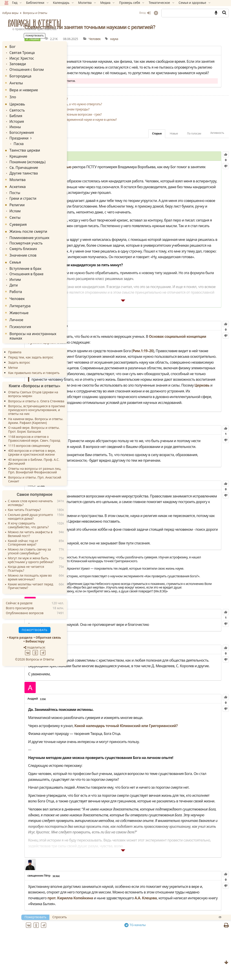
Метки (13, 356)
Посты (14, 185)
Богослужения (20, 128)
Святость (16, 108)
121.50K (116, 310)
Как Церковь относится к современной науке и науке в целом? (125, 131)
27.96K (94, 504)
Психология (20, 314)
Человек (148, 39)
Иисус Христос (20, 57)
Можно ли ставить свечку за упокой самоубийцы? (29, 539)
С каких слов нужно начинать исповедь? (30, 491)
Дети (13, 273)
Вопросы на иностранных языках (32, 324)
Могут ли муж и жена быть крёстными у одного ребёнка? (31, 548)
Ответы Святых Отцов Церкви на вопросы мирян (33, 382)
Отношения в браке (24, 263)
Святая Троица (20, 52)
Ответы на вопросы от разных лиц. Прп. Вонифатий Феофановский (34, 458)
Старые (157, 145)
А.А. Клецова (154, 914)
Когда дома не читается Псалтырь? (26, 557)
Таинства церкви (24, 145)
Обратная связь (48, 626)
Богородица (20, 74)
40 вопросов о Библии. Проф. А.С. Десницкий (33, 449)
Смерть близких (21, 239)
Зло (12, 95)
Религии (17, 196)
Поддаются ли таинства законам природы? (112, 121)
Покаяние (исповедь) (25, 156)
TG (161, 941)
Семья (15, 252)
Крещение (17, 151)
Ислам (14, 202)
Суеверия (18, 215)
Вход (145, 13)
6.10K (96, 653)
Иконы (14, 123)
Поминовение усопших (27, 229)
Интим (14, 268)
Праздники (17, 133)
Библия (15, 113)
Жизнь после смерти (28, 222)
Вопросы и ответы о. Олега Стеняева (36, 389)
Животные (19, 300)
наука (167, 39)
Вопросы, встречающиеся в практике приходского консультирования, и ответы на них (36, 398)
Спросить (113, 933)
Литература (20, 293)
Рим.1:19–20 (196, 334)
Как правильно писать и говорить (33, 361)
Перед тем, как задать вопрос (30, 345)
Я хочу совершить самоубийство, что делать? (28, 513)
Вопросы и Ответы (34, 23)
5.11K (96, 168)
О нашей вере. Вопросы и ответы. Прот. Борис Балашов (34, 418)
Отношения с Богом (24, 68)
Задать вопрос (19, 350)
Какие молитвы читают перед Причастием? (30, 574)
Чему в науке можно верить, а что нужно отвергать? (118, 115)
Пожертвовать (88, 933)
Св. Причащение (22, 161)
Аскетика (17, 179)
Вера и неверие (23, 88)
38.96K (109, 887)
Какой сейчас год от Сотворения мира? (23, 531)
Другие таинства (22, 166)
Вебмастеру (34, 629)
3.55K (96, 744)
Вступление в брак (23, 258)
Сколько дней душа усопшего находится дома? (30, 505)
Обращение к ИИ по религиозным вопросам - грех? (118, 126)
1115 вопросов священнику (29, 434)
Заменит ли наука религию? (101, 110)
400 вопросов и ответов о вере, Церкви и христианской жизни (32, 441)
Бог (12, 46)
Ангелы (16, 81)
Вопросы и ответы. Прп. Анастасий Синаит (34, 467)
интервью (115, 178)
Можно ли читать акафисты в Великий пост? (30, 522)
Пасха (17, 139)
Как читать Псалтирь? (24, 498)
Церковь (207, 346)
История (15, 118)
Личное (16, 307)
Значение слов (22, 245)
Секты (14, 208)
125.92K (107, 437)
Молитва (17, 172)
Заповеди (16, 62)
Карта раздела (20, 626)
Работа (15, 279)
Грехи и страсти (21, 190)
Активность (217, 144)
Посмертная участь (24, 234)
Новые (174, 145)
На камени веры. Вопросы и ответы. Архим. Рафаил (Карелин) (35, 409)
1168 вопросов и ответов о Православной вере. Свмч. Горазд (34, 427)
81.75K (103, 689)
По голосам (194, 145)
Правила (14, 340)
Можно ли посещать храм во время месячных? (30, 565)
